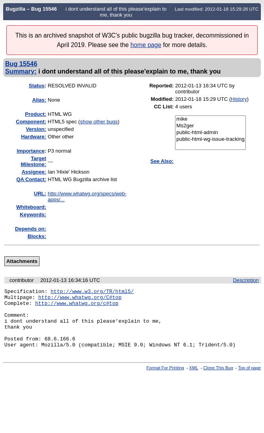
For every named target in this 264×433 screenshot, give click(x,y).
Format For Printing (165, 379)
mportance (30, 151)
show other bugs (98, 122)
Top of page (249, 379)
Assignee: (34, 172)
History (239, 99)
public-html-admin (210, 132)
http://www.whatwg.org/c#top (77, 306)
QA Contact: (31, 179)
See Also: (162, 161)
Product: (35, 114)
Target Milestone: (33, 161)
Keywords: (33, 214)
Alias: (39, 100)
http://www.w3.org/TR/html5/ (92, 292)
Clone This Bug (218, 379)
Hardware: (33, 137)
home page (145, 45)
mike (210, 119)
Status (37, 86)
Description (245, 280)
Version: (36, 129)
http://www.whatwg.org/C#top (80, 299)
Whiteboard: (31, 207)
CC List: (163, 107)
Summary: (20, 71)
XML (193, 379)
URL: (40, 194)
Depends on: (30, 229)
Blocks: (37, 236)
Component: (31, 122)
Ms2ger (210, 126)
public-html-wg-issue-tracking (210, 139)
